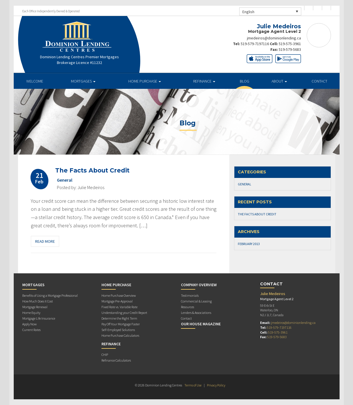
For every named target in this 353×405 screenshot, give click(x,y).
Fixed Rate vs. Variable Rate (119, 307)
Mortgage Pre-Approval (117, 301)
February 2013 (249, 244)
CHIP (104, 354)
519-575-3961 (290, 43)
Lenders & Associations (196, 312)
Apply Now (29, 324)
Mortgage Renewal (34, 307)
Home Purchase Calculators (120, 335)
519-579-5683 (290, 49)
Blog (244, 81)
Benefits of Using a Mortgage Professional (50, 295)
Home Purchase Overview (118, 295)
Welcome (34, 81)
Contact (319, 81)
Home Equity (31, 312)
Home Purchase (144, 81)
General (64, 180)
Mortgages (83, 81)
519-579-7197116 (255, 43)
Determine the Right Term (119, 318)
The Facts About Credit (92, 170)
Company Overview (199, 284)
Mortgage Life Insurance (38, 318)
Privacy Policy (216, 385)
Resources (187, 307)
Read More (45, 241)
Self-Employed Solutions (118, 330)
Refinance (204, 81)
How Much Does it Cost (37, 301)
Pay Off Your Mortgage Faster (120, 324)
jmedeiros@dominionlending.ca (274, 38)
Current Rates (31, 330)
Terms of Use (193, 385)
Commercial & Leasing (196, 301)
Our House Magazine (201, 323)
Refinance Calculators (116, 360)
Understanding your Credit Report (124, 312)
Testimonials (190, 295)
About (279, 81)
